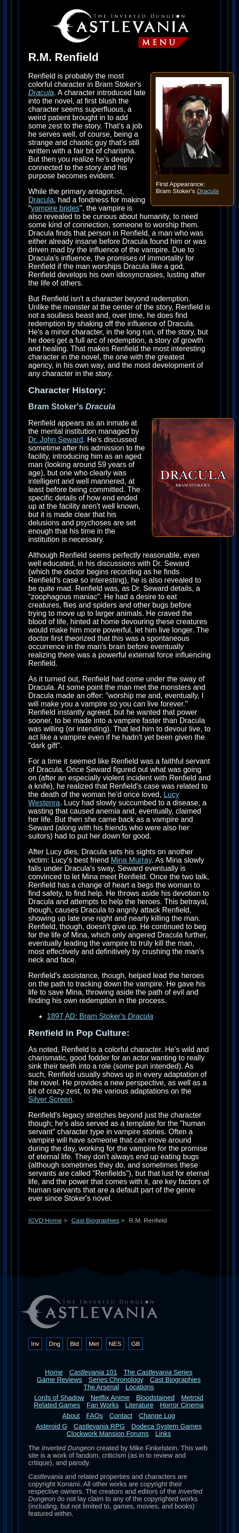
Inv (35, 1343)
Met (94, 1343)
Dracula (208, 191)
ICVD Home (45, 1220)
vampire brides (55, 208)
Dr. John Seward (55, 440)
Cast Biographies (95, 1220)
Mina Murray (131, 860)
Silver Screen (50, 1099)
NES (115, 1343)
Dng (54, 1343)
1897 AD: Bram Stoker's (100, 1016)
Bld (74, 1343)
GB (135, 1343)
